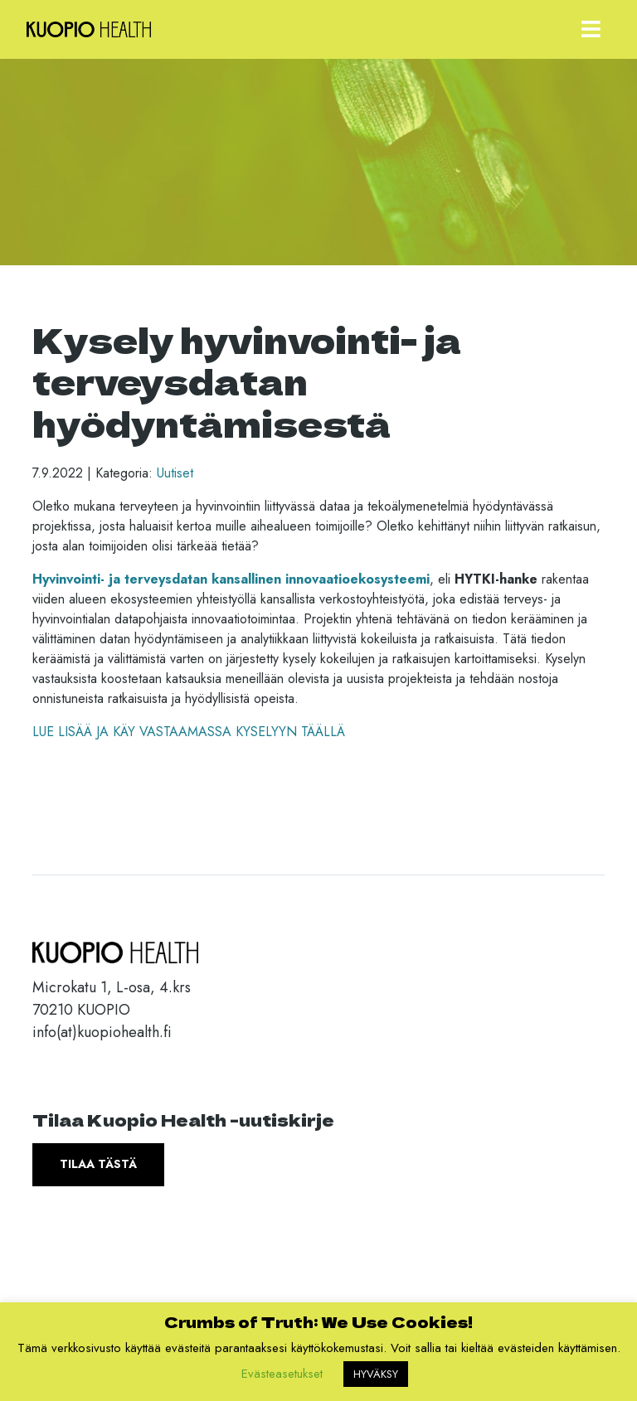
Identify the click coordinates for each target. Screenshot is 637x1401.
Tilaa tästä (98, 1164)
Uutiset (175, 472)
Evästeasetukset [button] (282, 1374)
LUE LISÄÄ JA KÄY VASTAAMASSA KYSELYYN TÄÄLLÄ (188, 731)
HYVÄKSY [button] (375, 1374)
